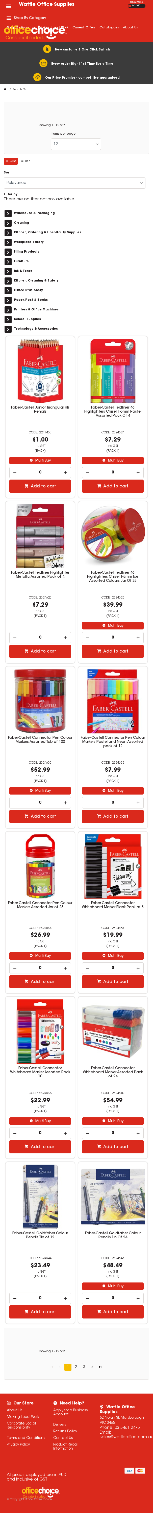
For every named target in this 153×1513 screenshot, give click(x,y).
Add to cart (43, 486)
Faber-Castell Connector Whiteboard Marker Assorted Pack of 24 (113, 1072)
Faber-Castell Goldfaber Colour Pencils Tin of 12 (40, 1235)
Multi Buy (42, 461)
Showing (52, 125)
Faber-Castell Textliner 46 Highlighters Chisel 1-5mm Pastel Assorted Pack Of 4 (112, 412)
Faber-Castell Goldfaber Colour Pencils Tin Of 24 (113, 1235)
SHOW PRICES (136, 2)
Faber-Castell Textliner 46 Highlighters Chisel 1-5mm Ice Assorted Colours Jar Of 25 (112, 577)
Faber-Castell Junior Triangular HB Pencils (40, 410)
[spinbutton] (40, 472)
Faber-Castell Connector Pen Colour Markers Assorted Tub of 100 (40, 740)
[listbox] (76, 144)
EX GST (129, 6)
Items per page (63, 133)
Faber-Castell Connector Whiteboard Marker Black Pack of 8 (113, 905)
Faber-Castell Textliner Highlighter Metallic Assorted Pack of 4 (40, 575)
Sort (7, 172)
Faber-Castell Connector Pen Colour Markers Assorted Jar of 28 (40, 905)
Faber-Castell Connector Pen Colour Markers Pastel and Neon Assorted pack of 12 (113, 742)
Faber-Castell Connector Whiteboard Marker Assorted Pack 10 (40, 1072)
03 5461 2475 (127, 1428)
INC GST (136, 6)
